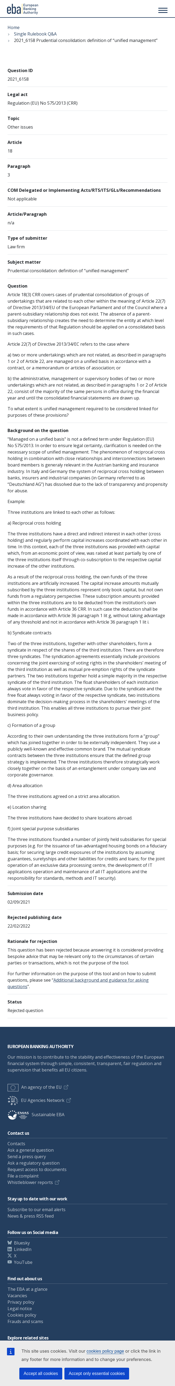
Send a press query (27, 1156)
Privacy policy (21, 1302)
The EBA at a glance (28, 1289)
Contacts (16, 1144)
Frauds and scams (25, 1321)
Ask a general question (31, 1150)
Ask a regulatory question (34, 1163)
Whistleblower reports (30, 1182)
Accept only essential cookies (97, 1373)
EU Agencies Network (36, 1100)
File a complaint (23, 1176)
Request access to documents (37, 1169)
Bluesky (22, 1243)
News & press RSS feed (31, 1216)
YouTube (23, 1262)
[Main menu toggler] (162, 10)
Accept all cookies (41, 1373)
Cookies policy (22, 1315)
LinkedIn (22, 1249)
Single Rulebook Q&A (35, 34)
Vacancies (17, 1296)
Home (14, 27)
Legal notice (20, 1308)
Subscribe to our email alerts (36, 1209)
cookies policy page (105, 1351)
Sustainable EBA (36, 1115)
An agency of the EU (35, 1087)
